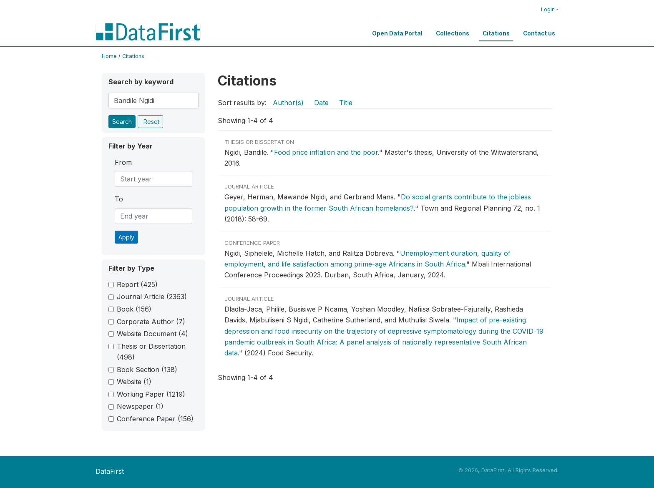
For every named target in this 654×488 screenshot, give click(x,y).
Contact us (539, 33)
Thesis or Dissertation (151, 351)
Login (548, 9)
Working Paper (151, 394)
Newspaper (140, 406)
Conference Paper (155, 419)
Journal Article (152, 296)
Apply (126, 237)
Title (345, 102)
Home (109, 56)
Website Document (152, 334)
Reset (151, 121)
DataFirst (110, 471)
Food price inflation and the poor (326, 152)
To (119, 199)
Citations (496, 33)
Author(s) (288, 102)
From (123, 162)
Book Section (147, 369)
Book (134, 309)
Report (137, 284)
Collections (452, 33)
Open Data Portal (397, 33)
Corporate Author (151, 321)
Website (134, 381)
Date (321, 102)
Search (122, 121)
